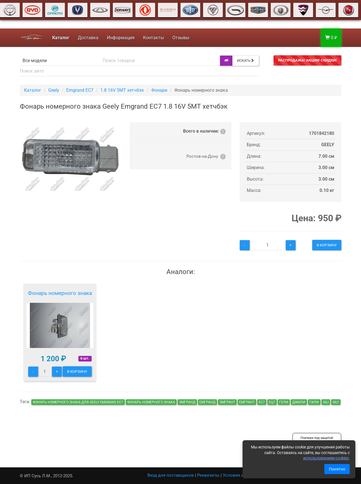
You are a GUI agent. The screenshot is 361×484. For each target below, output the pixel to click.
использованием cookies (326, 458)
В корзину (327, 245)
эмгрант (227, 402)
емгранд (207, 402)
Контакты (152, 37)
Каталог (32, 90)
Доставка (87, 37)
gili (326, 402)
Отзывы (179, 37)
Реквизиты (208, 475)
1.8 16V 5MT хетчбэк (122, 90)
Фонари (159, 90)
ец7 (272, 402)
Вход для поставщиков (171, 475)
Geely (53, 90)
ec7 (262, 402)
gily (336, 402)
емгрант (247, 402)
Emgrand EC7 (79, 90)
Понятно (337, 469)
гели (283, 402)
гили (314, 402)
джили (298, 402)
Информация (119, 37)
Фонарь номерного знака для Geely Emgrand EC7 (78, 402)
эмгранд (187, 402)
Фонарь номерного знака (60, 293)
